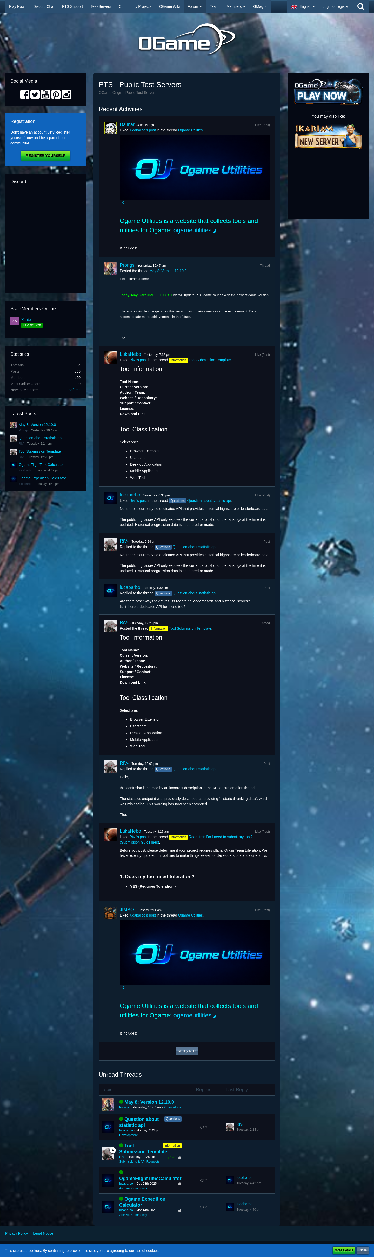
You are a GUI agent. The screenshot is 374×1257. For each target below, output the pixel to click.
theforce (74, 390)
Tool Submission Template (40, 451)
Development (128, 1135)
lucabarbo (25, 470)
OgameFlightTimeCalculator (41, 465)
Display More (187, 1051)
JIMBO (127, 909)
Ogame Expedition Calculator (42, 478)
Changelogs (172, 1107)
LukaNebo (130, 354)
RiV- (22, 443)
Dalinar (127, 124)
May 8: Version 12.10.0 (37, 425)
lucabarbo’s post (142, 130)
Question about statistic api (40, 438)
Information (172, 1145)
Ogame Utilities (190, 130)
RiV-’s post (138, 360)
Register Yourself (45, 156)
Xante (26, 320)
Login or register (336, 6)
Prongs (24, 430)
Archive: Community (133, 1188)
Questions (173, 1119)
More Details (344, 1250)
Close (363, 1250)
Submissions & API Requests (139, 1161)
